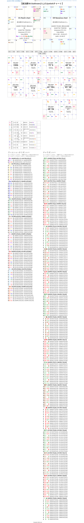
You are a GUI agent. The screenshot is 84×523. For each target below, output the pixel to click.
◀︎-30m (55, 51)
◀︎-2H (74, 51)
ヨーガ (74, 0)
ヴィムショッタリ (59, 0)
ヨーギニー (69, 0)
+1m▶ (31, 51)
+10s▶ (22, 51)
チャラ (65, 0)
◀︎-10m (45, 51)
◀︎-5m (36, 51)
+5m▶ (40, 51)
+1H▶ (69, 51)
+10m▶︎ (50, 51)
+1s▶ (13, 51)
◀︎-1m (27, 51)
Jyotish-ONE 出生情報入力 (14, 1)
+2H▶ (39, 53)
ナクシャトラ (51, 0)
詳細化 (44, 53)
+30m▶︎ (60, 51)
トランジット (44, 0)
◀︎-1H (65, 51)
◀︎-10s (18, 51)
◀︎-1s (10, 51)
